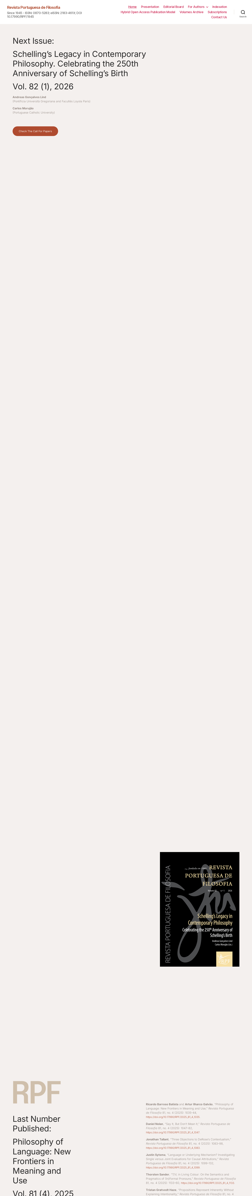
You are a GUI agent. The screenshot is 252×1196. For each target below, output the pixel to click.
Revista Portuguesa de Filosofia (37, 7)
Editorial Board (173, 7)
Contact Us (219, 17)
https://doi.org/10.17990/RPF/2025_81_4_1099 (175, 1167)
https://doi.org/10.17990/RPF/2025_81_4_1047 (175, 1132)
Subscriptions (217, 12)
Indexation (219, 7)
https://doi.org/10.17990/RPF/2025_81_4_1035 (175, 1117)
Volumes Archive (192, 12)
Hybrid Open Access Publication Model (148, 12)
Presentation (150, 7)
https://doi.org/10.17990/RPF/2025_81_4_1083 (175, 1147)
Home (132, 7)
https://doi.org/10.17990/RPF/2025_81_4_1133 (175, 1187)
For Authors (196, 7)
